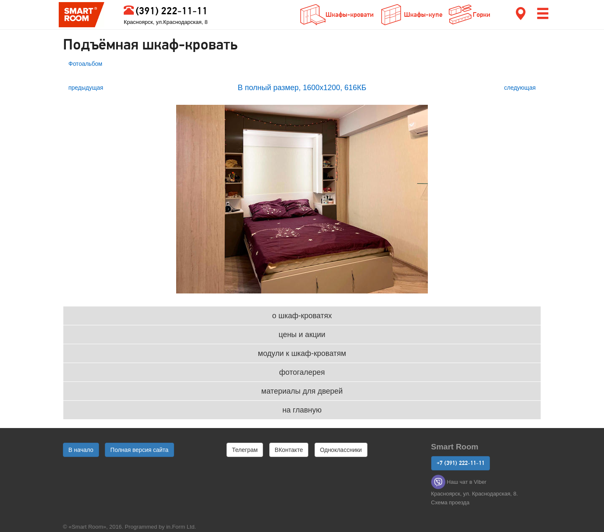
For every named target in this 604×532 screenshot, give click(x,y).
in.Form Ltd (180, 527)
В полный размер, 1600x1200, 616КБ (302, 87)
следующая (520, 87)
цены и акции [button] (302, 334)
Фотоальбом (85, 63)
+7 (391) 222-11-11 (460, 463)
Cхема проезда (450, 502)
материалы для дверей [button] (302, 391)
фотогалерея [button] (302, 372)
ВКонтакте (289, 449)
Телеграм (245, 449)
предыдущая (85, 87)
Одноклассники (341, 449)
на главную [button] (302, 410)
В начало (81, 449)
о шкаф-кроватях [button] (302, 315)
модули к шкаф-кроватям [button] (302, 353)
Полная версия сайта (139, 449)
